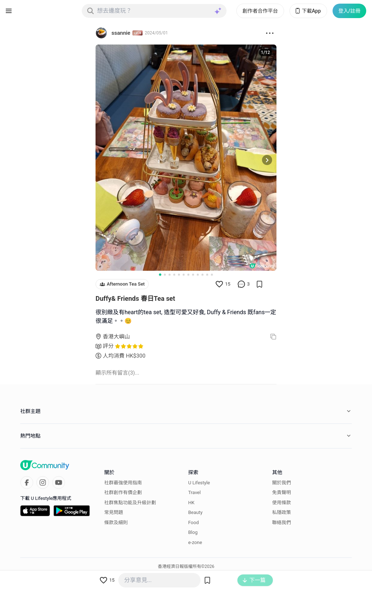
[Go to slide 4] (174, 274)
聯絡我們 (281, 522)
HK (191, 502)
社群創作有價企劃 (123, 492)
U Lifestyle (199, 482)
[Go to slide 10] (202, 274)
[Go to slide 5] (179, 274)
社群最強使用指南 (123, 482)
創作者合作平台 (260, 11)
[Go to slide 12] (212, 274)
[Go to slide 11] (207, 274)
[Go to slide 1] (160, 274)
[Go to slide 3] (169, 274)
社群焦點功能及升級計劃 (130, 502)
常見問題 (113, 512)
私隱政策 (281, 512)
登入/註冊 (349, 11)
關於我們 (281, 482)
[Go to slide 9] (198, 274)
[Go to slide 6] (184, 274)
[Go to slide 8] (193, 274)
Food (193, 522)
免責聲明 (281, 492)
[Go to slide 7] (188, 274)
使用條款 (281, 502)
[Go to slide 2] (165, 274)
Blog (193, 532)
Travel (194, 492)
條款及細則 (116, 522)
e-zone (195, 542)
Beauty (195, 512)
